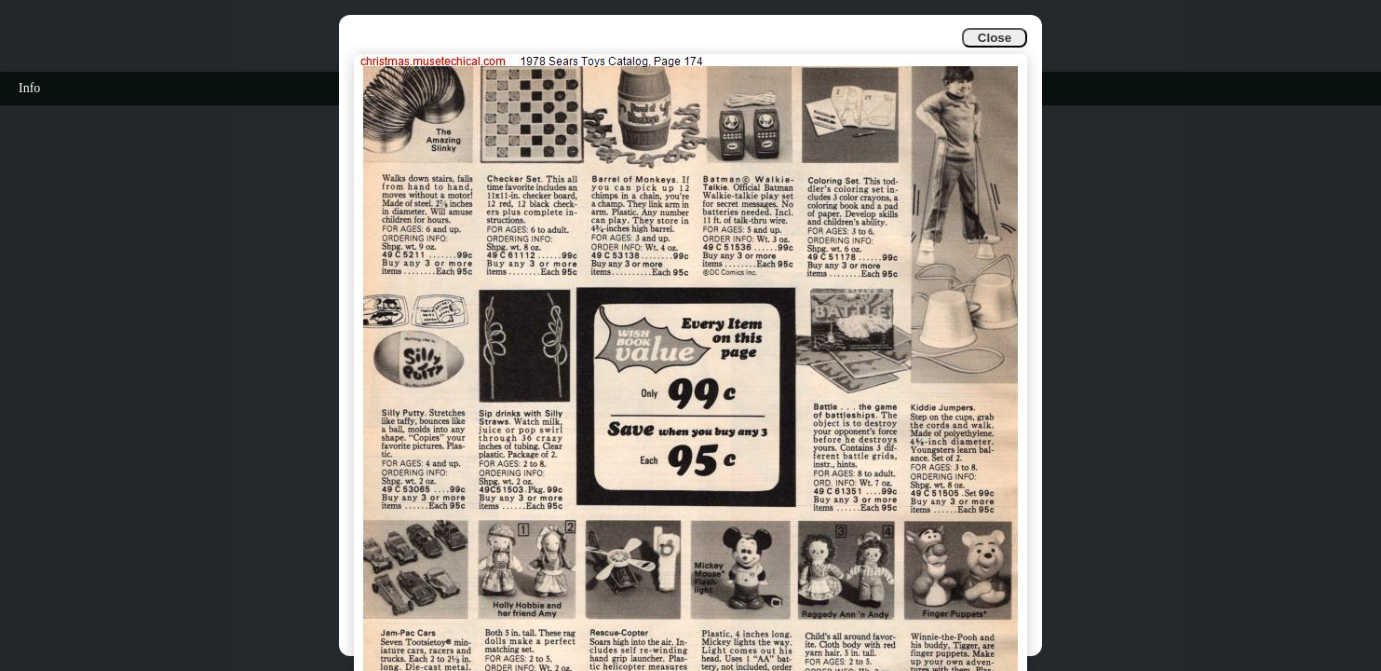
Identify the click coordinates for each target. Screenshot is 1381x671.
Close (994, 38)
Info (29, 88)
